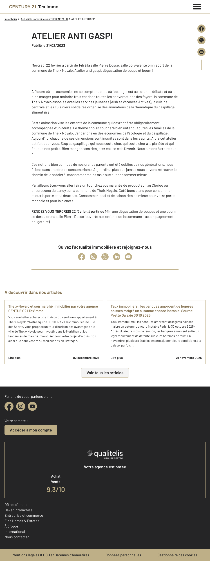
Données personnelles (123, 555)
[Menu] (197, 6)
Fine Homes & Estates (21, 521)
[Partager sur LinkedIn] (201, 52)
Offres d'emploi (16, 504)
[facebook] (8, 406)
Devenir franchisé (18, 510)
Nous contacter (16, 537)
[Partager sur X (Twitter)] (201, 40)
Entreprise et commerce (23, 515)
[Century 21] (33, 7)
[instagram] (20, 406)
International (14, 531)
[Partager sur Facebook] (201, 29)
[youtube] (32, 406)
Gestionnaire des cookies (177, 555)
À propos (11, 526)
